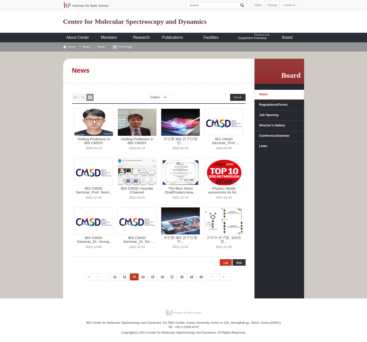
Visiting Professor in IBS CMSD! (93, 141)
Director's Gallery (272, 125)
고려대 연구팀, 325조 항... (223, 240)
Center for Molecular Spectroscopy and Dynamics (135, 21)
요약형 (82, 97)
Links (263, 146)
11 (114, 276)
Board (287, 37)
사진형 (90, 97)
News (101, 47)
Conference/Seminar (274, 135)
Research (141, 37)
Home (257, 5)
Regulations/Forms (273, 104)
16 (162, 276)
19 (191, 276)
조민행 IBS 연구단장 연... (180, 141)
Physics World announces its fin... (223, 190)
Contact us (289, 5)
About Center (77, 37)
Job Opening (268, 115)
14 (143, 276)
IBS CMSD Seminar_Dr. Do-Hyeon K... (137, 240)
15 (152, 276)
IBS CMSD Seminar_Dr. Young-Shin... (93, 240)
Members (109, 37)
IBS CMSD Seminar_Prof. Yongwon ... (223, 141)
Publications (172, 37)
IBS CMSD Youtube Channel (137, 190)
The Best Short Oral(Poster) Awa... (180, 190)
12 (124, 276)
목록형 (75, 97)
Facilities (211, 37)
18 (181, 276)
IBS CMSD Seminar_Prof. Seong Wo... (93, 190)
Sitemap (272, 5)
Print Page (126, 47)
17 (171, 276)
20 (201, 276)
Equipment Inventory (252, 38)
